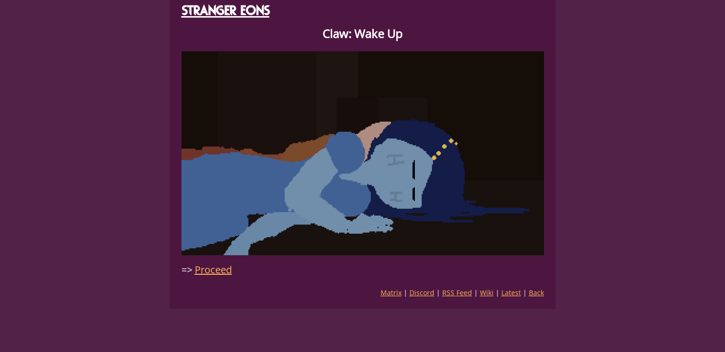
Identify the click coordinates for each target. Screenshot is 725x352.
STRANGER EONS (225, 10)
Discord (421, 292)
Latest (511, 292)
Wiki (487, 292)
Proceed (213, 269)
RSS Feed (457, 292)
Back (536, 292)
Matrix (391, 292)
